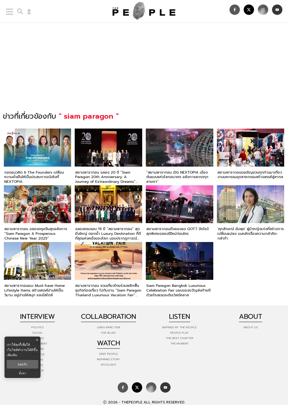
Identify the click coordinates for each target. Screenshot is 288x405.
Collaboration (108, 316)
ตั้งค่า (22, 373)
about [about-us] (250, 316)
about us (250, 327)
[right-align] (19, 11)
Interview (37, 316)
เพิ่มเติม (12, 355)
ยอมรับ (22, 364)
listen (179, 316)
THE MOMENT (179, 344)
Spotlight (108, 365)
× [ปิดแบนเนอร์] (37, 340)
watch (108, 343)
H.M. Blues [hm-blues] (108, 333)
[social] (234, 9)
